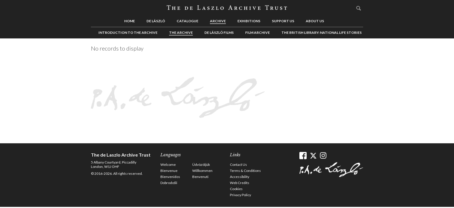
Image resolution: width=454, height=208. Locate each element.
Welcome (168, 164)
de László (156, 21)
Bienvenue (168, 170)
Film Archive (257, 32)
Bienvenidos (170, 176)
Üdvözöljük (201, 164)
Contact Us (238, 164)
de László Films (219, 32)
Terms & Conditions (245, 170)
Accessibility (239, 176)
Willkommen (202, 170)
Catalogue (187, 21)
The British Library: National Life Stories (321, 32)
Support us (283, 21)
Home (129, 21)
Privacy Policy (240, 195)
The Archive (181, 32)
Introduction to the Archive (128, 32)
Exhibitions (248, 21)
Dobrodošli (168, 183)
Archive (218, 21)
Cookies (236, 189)
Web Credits (239, 183)
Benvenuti (200, 176)
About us (315, 21)
